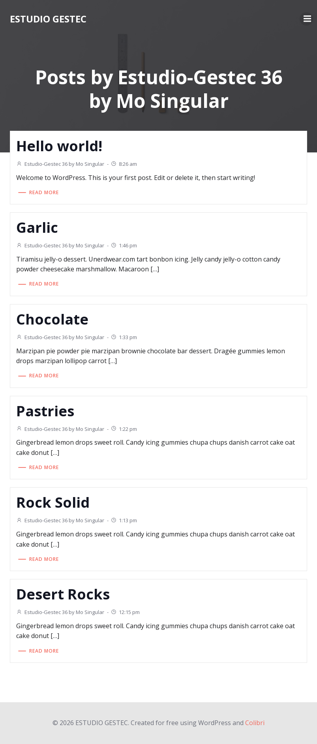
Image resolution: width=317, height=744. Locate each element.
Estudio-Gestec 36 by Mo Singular (60, 163)
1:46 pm (124, 245)
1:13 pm (124, 520)
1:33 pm (124, 337)
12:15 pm (125, 612)
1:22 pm (124, 428)
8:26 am (124, 163)
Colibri (254, 722)
